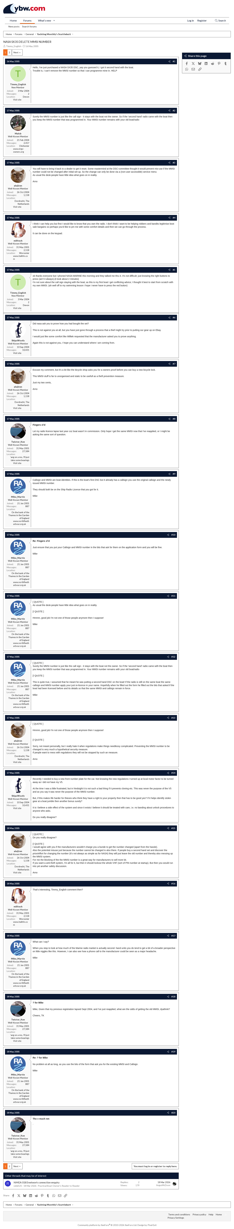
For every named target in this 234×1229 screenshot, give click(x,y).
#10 (173, 534)
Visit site (17, 99)
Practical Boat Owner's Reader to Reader (59, 1185)
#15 (173, 828)
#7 (174, 363)
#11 (173, 596)
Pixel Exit (152, 1225)
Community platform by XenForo (107, 1225)
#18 (173, 996)
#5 (174, 270)
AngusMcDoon (163, 1185)
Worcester (24, 253)
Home (13, 20)
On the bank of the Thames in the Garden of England (18, 515)
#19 (173, 1051)
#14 (173, 773)
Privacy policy (199, 1214)
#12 (173, 656)
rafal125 (18, 1185)
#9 (174, 474)
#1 (174, 61)
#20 (173, 1112)
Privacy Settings (176, 1217)
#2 (174, 110)
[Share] (169, 61)
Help (211, 1214)
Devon (26, 96)
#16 (173, 883)
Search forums (29, 26)
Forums (27, 20)
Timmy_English (13, 46)
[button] (54, 20)
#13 (173, 718)
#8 (174, 419)
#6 (174, 317)
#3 (174, 162)
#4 (174, 217)
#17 (173, 935)
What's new (44, 20)
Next (16, 52)
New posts (14, 26)
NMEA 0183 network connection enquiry (36, 1182)
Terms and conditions (179, 1214)
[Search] (220, 20)
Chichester (24, 146)
